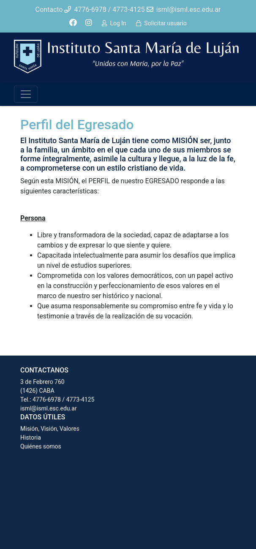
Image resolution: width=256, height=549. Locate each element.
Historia (30, 437)
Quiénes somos (40, 446)
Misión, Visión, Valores (49, 428)
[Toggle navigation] (26, 94)
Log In (118, 23)
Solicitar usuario (165, 23)
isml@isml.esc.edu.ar (48, 408)
